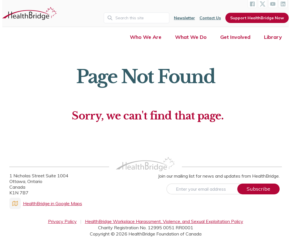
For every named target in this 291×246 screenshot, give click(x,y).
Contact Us (210, 17)
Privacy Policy (62, 221)
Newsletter (184, 17)
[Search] (136, 17)
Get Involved (235, 37)
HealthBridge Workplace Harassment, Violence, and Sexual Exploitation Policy (164, 221)
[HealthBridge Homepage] (145, 170)
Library (273, 37)
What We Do (191, 37)
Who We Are (145, 37)
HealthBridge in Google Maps (45, 203)
